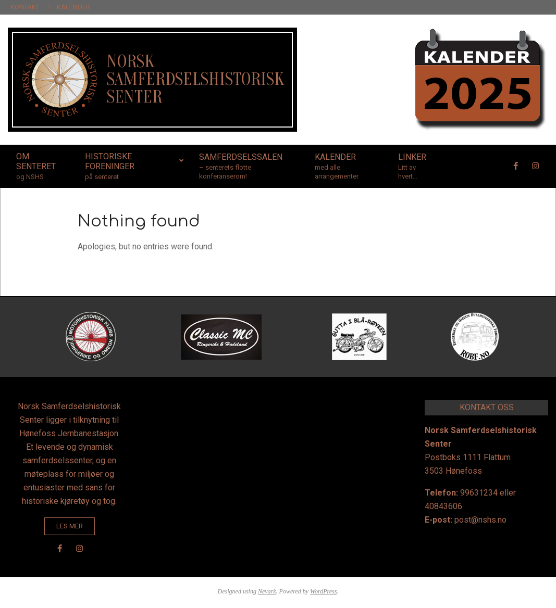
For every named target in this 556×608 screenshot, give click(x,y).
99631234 (479, 493)
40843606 (443, 506)
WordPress (323, 591)
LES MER (69, 526)
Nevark (267, 591)
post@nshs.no (480, 520)
